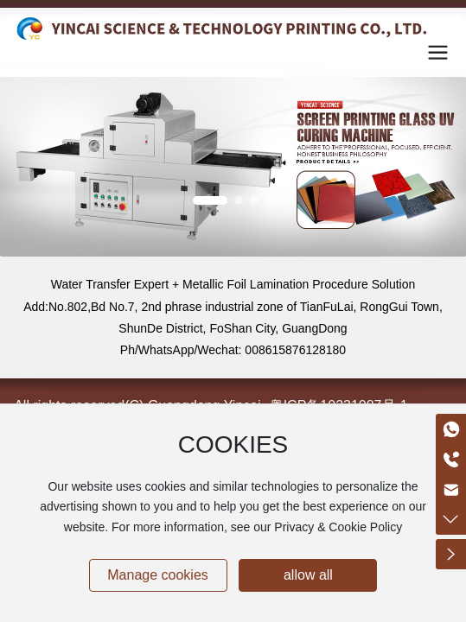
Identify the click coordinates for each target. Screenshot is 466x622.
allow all (308, 575)
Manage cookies (157, 575)
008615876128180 (295, 350)
